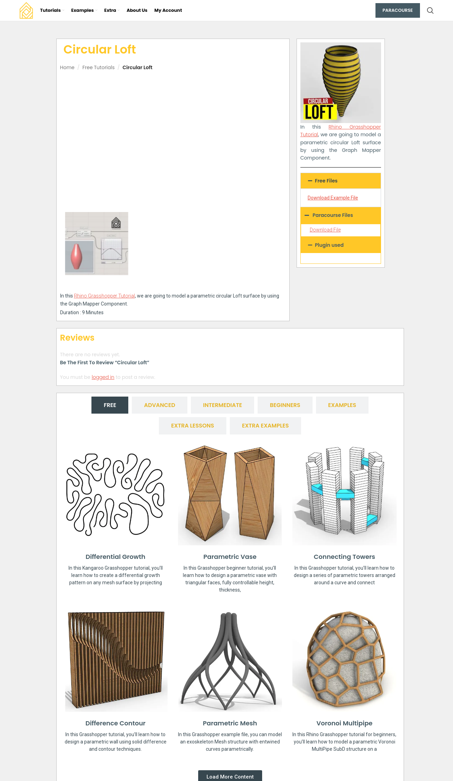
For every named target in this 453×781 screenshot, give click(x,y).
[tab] (109, 405)
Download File (325, 230)
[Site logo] (26, 10)
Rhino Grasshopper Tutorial (104, 296)
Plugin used (329, 245)
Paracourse (397, 10)
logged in (103, 377)
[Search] (430, 10)
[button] (341, 180)
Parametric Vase (230, 556)
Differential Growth (115, 556)
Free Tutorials (98, 67)
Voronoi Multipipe (344, 723)
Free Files (326, 180)
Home (67, 67)
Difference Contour (116, 722)
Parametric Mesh (230, 722)
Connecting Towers (344, 556)
